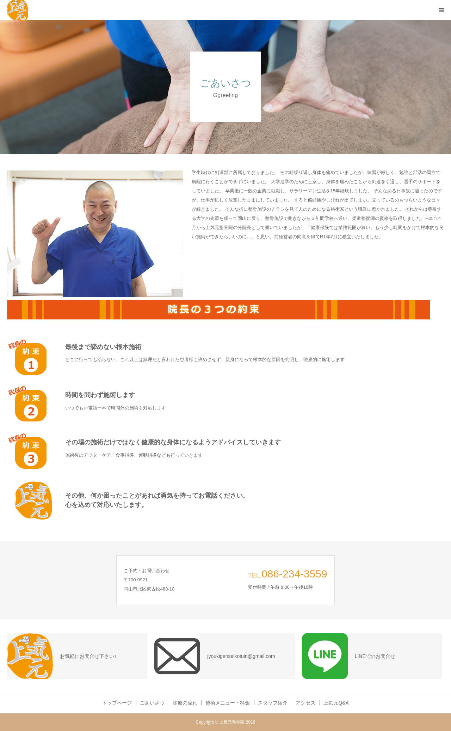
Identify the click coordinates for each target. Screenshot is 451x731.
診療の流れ (185, 702)
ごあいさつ (152, 702)
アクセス (305, 702)
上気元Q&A (336, 702)
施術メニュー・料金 (227, 702)
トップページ (117, 702)
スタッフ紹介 (273, 702)
